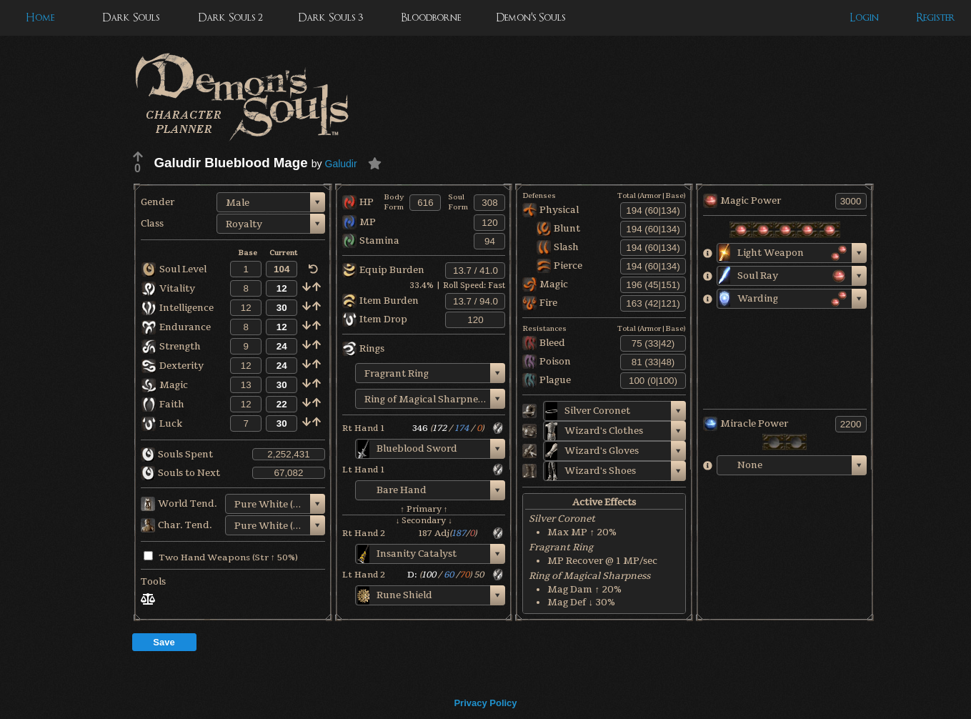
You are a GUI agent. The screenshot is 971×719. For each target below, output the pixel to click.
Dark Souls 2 (230, 17)
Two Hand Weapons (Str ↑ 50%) (221, 557)
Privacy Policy (485, 703)
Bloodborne (431, 17)
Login (864, 17)
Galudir (341, 163)
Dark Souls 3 (330, 17)
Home (40, 17)
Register (935, 17)
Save (163, 642)
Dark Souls (130, 17)
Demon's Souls (530, 17)
